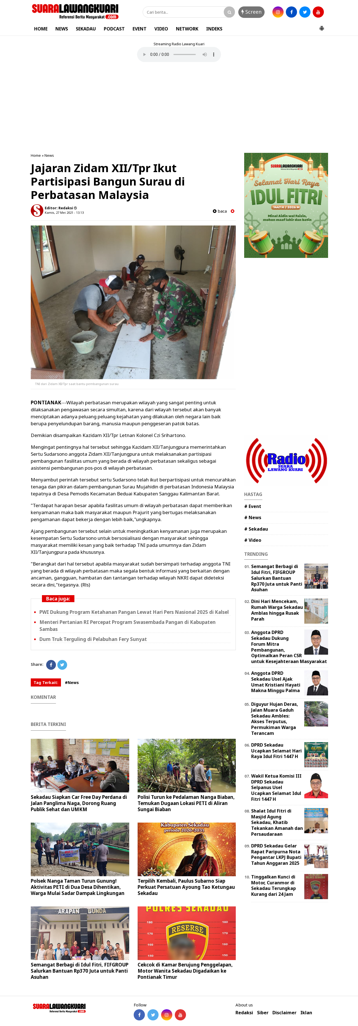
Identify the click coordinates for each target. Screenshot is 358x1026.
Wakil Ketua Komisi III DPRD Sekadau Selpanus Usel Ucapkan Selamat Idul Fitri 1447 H (276, 787)
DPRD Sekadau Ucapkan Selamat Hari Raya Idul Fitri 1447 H (276, 751)
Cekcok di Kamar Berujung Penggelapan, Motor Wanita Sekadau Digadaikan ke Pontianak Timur (185, 970)
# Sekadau (256, 529)
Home (36, 155)
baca (220, 211)
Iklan (306, 1013)
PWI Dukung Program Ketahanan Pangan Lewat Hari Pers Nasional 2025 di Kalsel (134, 612)
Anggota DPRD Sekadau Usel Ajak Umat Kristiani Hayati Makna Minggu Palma (275, 682)
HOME (41, 29)
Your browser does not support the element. (179, 54)
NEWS (61, 29)
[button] (321, 26)
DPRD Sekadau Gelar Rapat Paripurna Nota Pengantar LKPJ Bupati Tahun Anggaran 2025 (276, 854)
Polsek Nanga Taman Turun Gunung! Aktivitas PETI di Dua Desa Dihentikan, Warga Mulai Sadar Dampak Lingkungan (77, 887)
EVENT (140, 29)
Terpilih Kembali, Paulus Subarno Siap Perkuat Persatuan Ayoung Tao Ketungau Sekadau (186, 887)
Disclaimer (284, 1013)
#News (72, 682)
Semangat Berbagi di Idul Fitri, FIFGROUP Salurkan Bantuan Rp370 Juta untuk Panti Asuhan (79, 970)
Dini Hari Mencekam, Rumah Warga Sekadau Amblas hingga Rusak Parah (277, 610)
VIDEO (161, 29)
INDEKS (214, 29)
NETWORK (187, 29)
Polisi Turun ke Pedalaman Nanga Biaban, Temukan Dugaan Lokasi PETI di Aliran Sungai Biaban (186, 803)
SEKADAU (86, 29)
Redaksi (244, 1013)
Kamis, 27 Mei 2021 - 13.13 (64, 212)
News (49, 155)
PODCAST (114, 29)
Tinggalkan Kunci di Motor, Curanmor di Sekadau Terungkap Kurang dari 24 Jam (273, 885)
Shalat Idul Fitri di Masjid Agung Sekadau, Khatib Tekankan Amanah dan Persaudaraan (277, 822)
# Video (252, 540)
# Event (252, 506)
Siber (262, 1013)
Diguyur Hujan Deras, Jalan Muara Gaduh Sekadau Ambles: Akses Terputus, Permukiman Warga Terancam (274, 718)
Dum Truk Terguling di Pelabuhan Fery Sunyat (93, 639)
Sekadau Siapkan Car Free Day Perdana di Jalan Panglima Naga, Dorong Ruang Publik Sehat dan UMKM (79, 803)
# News (252, 517)
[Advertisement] (179, 108)
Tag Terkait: (46, 682)
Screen (251, 11)
